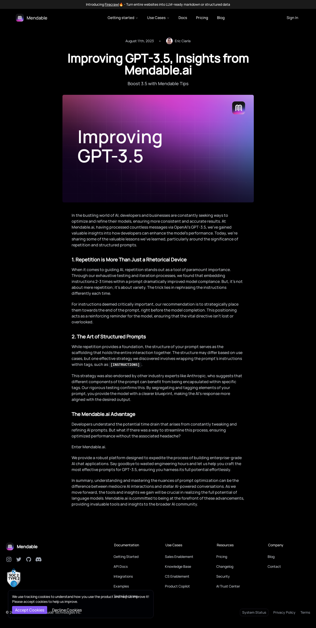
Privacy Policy (284, 612)
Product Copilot (177, 586)
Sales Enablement (179, 556)
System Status (254, 612)
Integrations (123, 576)
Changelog (224, 566)
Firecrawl (112, 4)
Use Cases (158, 17)
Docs (182, 17)
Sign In (292, 17)
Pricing (202, 17)
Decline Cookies (67, 610)
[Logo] (31, 18)
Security (223, 576)
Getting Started (126, 556)
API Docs (121, 566)
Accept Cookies (29, 610)
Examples (121, 586)
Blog (221, 17)
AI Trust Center (228, 586)
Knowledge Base (178, 566)
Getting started (123, 17)
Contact (274, 566)
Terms (305, 612)
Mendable (27, 546)
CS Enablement (177, 576)
